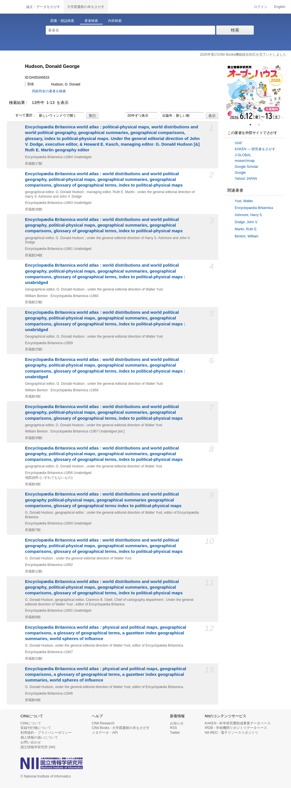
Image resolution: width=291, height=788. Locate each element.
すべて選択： (22, 115)
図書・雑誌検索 (62, 21)
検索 (235, 30)
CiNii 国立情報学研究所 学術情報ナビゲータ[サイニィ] (11, 7)
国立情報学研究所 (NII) (37, 747)
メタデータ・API (105, 733)
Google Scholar (246, 167)
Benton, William (246, 236)
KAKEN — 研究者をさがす (255, 149)
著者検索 (91, 21)
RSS (173, 728)
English (279, 7)
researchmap (245, 161)
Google (240, 173)
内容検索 (115, 21)
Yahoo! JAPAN (246, 179)
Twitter (175, 733)
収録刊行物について (35, 728)
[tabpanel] (254, 92)
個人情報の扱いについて (39, 737)
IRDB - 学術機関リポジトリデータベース (236, 728)
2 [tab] (261, 124)
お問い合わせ (30, 742)
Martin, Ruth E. (246, 229)
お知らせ (177, 723)
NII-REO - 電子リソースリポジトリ (231, 733)
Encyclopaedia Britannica (254, 208)
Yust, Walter (244, 201)
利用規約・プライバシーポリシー (46, 733)
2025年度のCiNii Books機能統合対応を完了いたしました (243, 55)
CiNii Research (103, 723)
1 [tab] (252, 124)
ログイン (260, 7)
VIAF (238, 143)
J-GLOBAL (243, 155)
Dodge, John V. (246, 222)
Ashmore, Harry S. (249, 215)
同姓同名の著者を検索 (49, 91)
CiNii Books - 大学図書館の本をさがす (121, 728)
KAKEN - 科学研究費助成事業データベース (238, 723)
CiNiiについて (30, 723)
